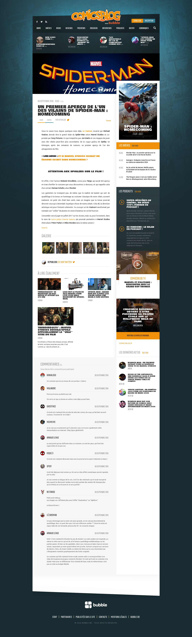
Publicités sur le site (85, 621)
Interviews (107, 29)
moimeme (51, 426)
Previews (81, 29)
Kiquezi (50, 457)
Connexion (137, 21)
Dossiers (94, 29)
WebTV (132, 29)
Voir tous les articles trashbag (138, 335)
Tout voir (135, 146)
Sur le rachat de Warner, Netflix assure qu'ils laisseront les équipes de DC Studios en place (137, 169)
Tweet (108, 120)
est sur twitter (66, 262)
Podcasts (120, 29)
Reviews (69, 29)
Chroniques (144, 29)
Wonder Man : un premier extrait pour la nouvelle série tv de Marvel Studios (137, 153)
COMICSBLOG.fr (125, 343)
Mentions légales (119, 621)
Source (44, 228)
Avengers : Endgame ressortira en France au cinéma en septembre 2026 (137, 161)
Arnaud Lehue (53, 442)
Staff (54, 621)
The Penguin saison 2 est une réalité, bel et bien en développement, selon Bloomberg (138, 178)
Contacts (103, 621)
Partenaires (66, 621)
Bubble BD (135, 621)
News (58, 29)
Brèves (48, 29)
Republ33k (49, 262)
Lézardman (52, 519)
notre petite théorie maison (63, 219)
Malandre (51, 392)
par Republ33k (62, 120)
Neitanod (51, 496)
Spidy (49, 470)
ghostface (51, 410)
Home (38, 29)
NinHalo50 (51, 379)
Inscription (149, 21)
